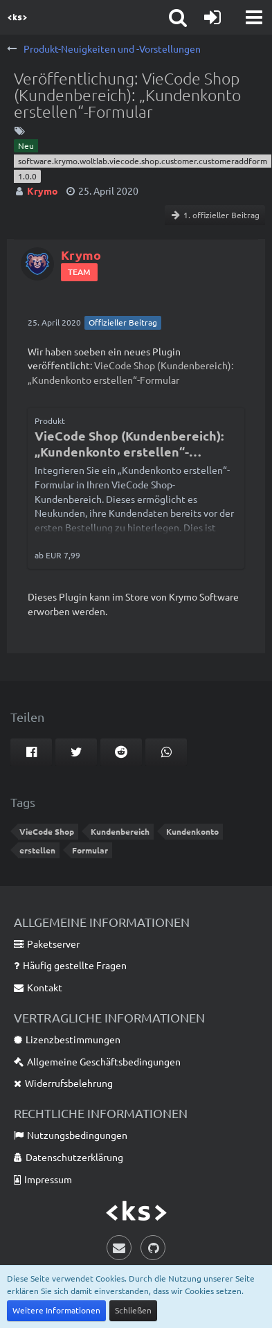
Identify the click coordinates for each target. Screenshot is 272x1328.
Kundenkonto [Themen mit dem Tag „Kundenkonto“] (192, 831)
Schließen (133, 1310)
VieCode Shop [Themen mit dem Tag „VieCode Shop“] (46, 831)
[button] (254, 17)
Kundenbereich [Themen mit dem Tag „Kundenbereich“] (120, 831)
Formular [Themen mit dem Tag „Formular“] (90, 850)
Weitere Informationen (56, 1310)
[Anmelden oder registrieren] (212, 17)
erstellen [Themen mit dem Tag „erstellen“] (37, 850)
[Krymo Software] (17, 17)
